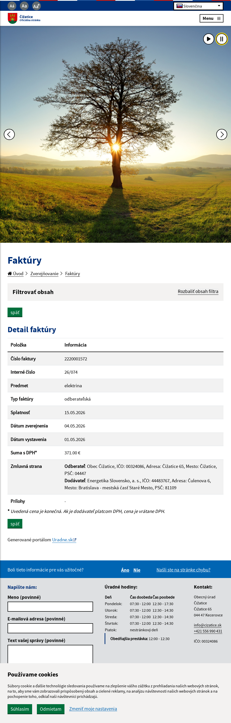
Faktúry (72, 273)
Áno (126, 570)
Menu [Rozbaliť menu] (211, 18)
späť (15, 312)
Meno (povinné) (24, 597)
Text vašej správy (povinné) (36, 640)
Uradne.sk (62, 540)
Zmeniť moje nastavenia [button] (93, 708)
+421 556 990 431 (208, 631)
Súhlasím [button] (20, 709)
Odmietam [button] (50, 709)
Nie (137, 570)
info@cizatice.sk (207, 625)
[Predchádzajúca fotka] (9, 134)
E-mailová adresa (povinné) (36, 619)
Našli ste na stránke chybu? (183, 570)
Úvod (16, 273)
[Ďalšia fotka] (221, 134)
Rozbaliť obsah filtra (198, 291)
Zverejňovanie (44, 273)
